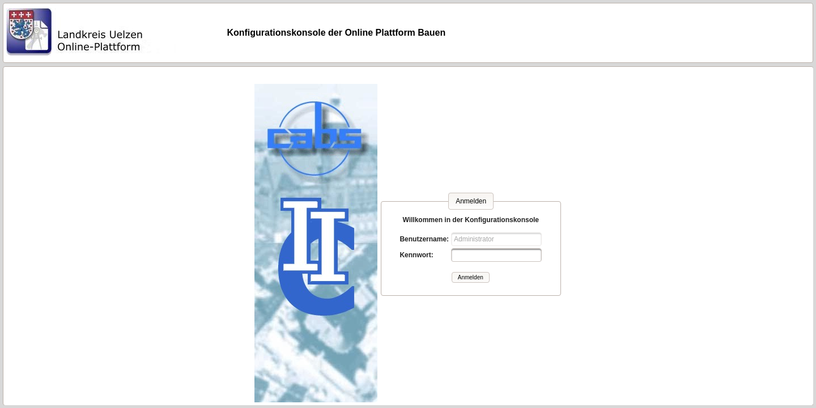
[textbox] (496, 255)
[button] (471, 277)
